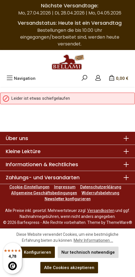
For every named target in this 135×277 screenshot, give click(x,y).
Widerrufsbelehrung (100, 193)
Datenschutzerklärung (100, 187)
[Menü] (21, 78)
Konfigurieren (37, 252)
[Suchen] (84, 78)
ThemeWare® (119, 222)
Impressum (65, 187)
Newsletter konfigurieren (68, 199)
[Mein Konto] (98, 78)
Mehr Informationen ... (93, 240)
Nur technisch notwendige (88, 252)
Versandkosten (101, 210)
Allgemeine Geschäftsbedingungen (44, 193)
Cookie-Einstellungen (29, 187)
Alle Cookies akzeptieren (69, 267)
